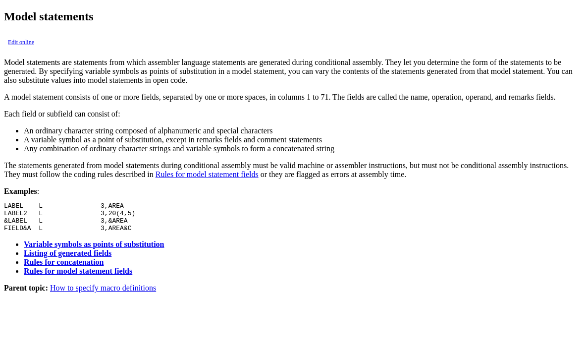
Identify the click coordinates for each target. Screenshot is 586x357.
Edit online (21, 42)
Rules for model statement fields (207, 174)
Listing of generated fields (67, 259)
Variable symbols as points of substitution (94, 250)
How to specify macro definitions (103, 294)
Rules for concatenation (64, 268)
